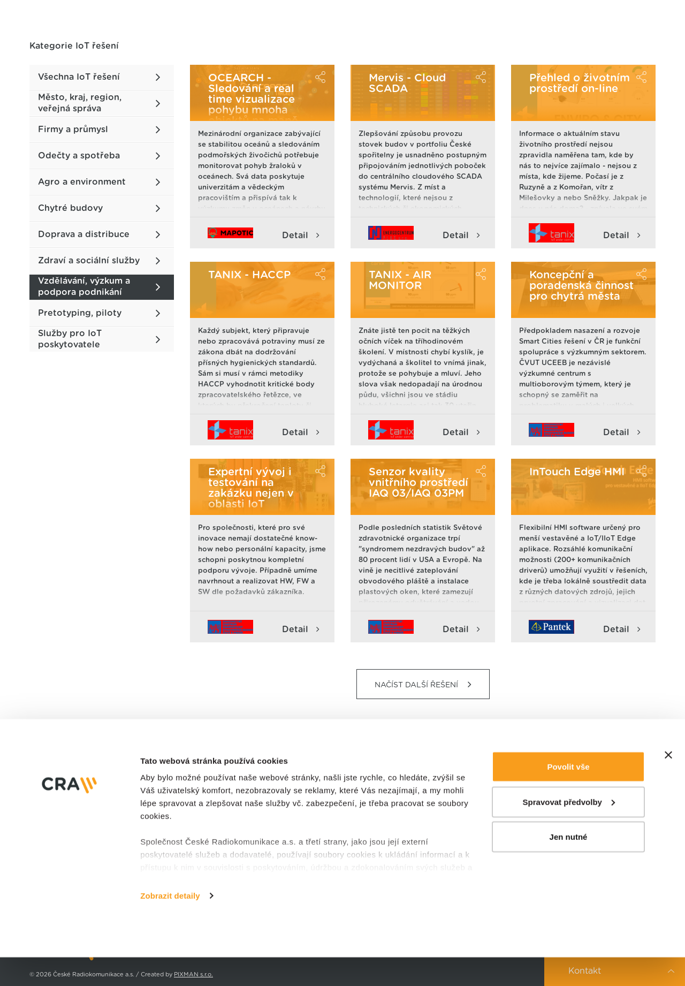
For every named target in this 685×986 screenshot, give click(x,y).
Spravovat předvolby (569, 830)
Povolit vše (568, 795)
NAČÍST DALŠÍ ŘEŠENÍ (423, 684)
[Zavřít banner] (668, 783)
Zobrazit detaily (170, 924)
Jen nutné (569, 865)
